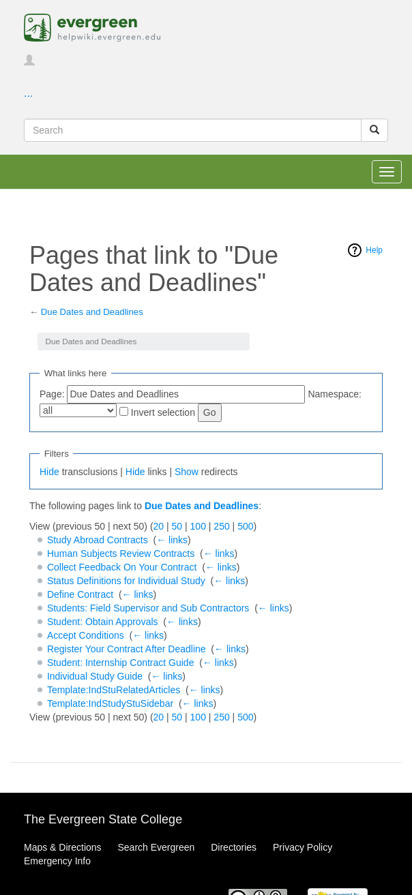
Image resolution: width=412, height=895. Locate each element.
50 (177, 526)
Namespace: (335, 394)
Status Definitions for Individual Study (126, 580)
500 (245, 526)
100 (198, 526)
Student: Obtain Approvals (102, 621)
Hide (49, 471)
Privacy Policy (302, 847)
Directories (233, 847)
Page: (52, 394)
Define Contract (80, 594)
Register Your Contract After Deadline (126, 648)
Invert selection (163, 412)
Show (186, 471)
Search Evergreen (155, 847)
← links (172, 539)
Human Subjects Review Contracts (120, 553)
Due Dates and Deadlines (92, 312)
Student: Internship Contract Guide (120, 662)
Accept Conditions (85, 635)
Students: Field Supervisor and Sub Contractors (148, 608)
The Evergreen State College (103, 819)
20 (158, 526)
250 (221, 526)
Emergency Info (57, 860)
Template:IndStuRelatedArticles (113, 689)
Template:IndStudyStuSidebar (110, 703)
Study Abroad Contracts (97, 539)
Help (374, 250)
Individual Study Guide (95, 676)
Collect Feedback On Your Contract (121, 567)
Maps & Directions (63, 847)
